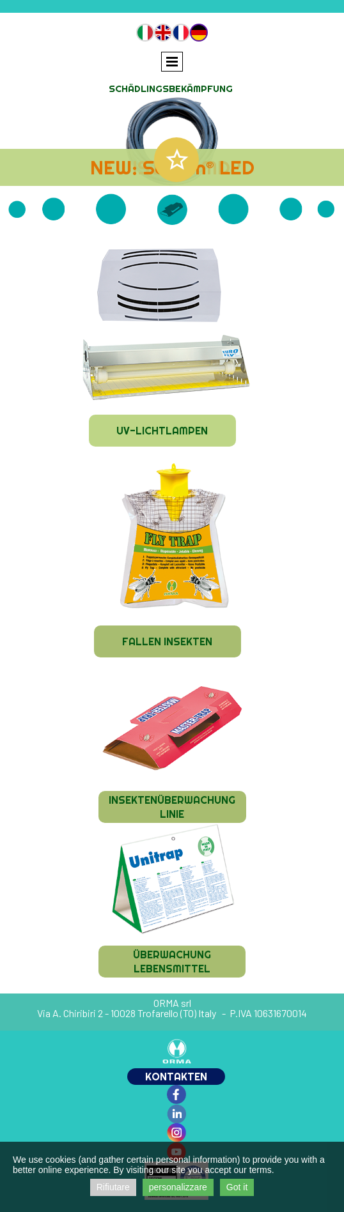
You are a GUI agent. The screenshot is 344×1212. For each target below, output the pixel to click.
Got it (236, 1187)
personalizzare (178, 1187)
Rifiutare (113, 1187)
